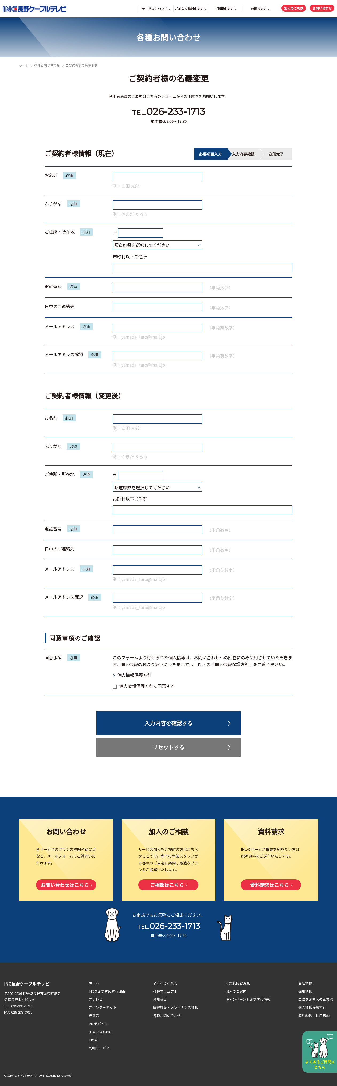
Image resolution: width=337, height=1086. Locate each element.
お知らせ (160, 999)
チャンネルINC (100, 1031)
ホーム (24, 65)
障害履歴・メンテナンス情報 (175, 1007)
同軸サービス (99, 1047)
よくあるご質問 (165, 983)
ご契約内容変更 (238, 983)
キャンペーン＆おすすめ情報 (248, 999)
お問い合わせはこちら (65, 884)
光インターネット (102, 1007)
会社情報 (305, 983)
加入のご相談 (293, 8)
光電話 (94, 1015)
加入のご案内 (236, 991)
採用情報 (305, 991)
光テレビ (96, 999)
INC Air (94, 1039)
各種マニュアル (165, 991)
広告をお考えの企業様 (315, 999)
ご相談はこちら (167, 884)
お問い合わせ (322, 8)
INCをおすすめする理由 (107, 991)
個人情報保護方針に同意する (144, 686)
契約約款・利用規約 (314, 1015)
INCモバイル (98, 1023)
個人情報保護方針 (134, 675)
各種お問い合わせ (47, 65)
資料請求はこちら (269, 884)
